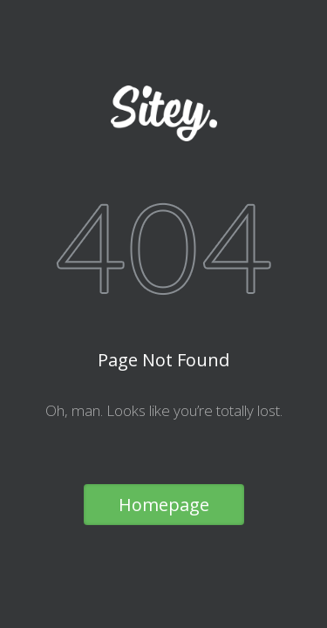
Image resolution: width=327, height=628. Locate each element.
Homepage (164, 504)
